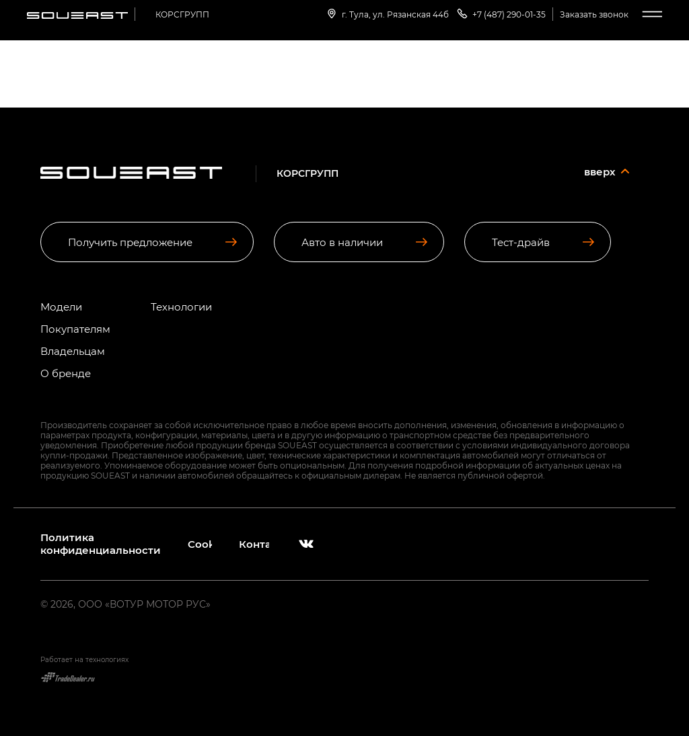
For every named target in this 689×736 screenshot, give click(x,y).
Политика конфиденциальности (100, 544)
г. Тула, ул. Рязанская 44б (387, 13)
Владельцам (72, 351)
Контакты (254, 544)
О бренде (65, 373)
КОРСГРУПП (182, 14)
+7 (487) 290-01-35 (501, 13)
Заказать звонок (594, 14)
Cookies (200, 544)
